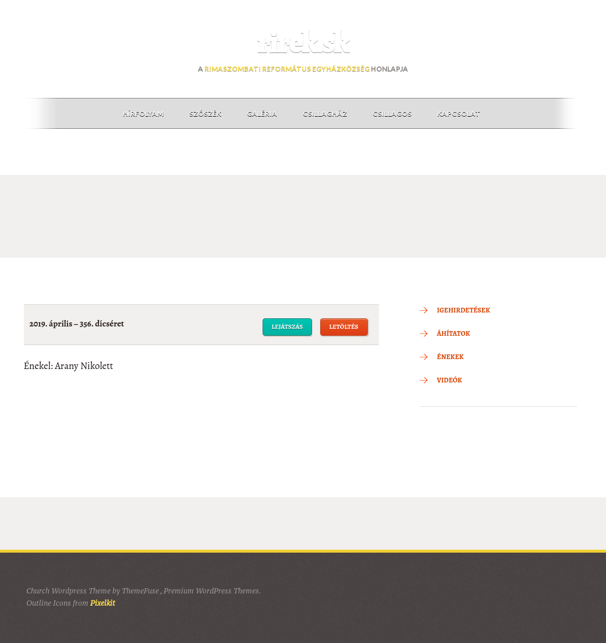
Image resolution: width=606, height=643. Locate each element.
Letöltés (344, 326)
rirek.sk (303, 42)
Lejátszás (287, 326)
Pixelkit (102, 603)
